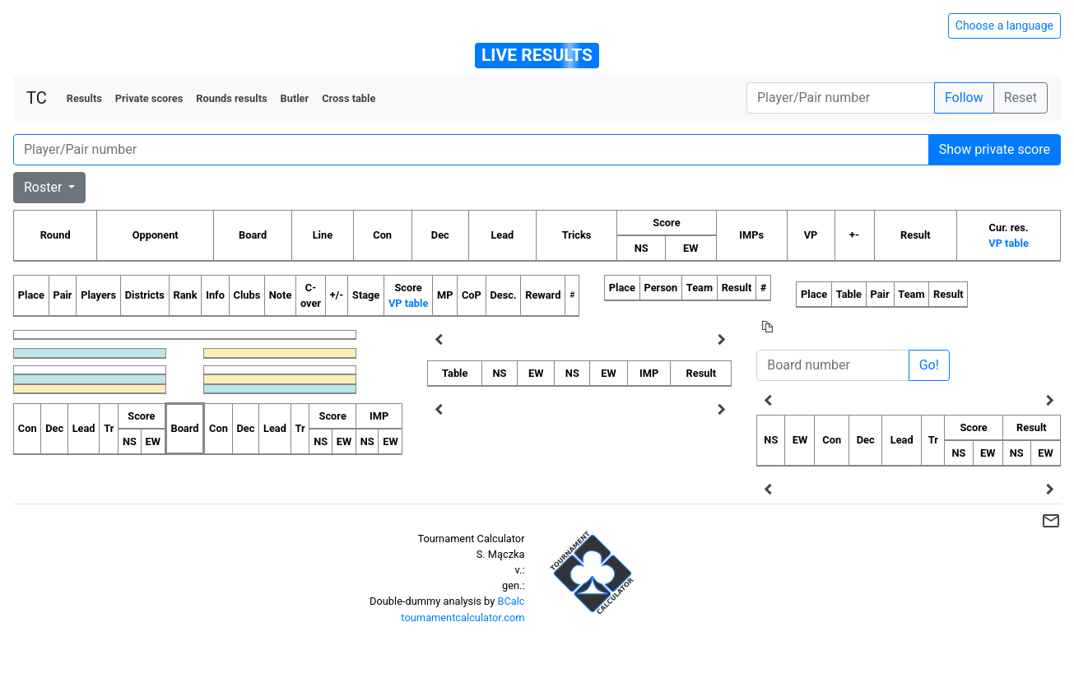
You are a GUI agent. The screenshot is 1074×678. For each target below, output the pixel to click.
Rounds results (231, 98)
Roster (44, 187)
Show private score (994, 149)
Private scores (149, 98)
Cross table (348, 98)
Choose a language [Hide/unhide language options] (1004, 25)
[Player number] (840, 98)
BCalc (510, 601)
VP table (1008, 243)
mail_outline (1051, 521)
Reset (1020, 97)
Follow (964, 97)
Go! (929, 365)
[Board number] (832, 365)
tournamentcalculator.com (462, 617)
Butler (295, 98)
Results (84, 98)
